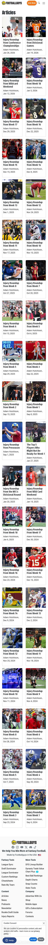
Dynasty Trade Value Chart (35, 870)
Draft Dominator (9, 868)
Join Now (32, 3)
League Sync (7, 864)
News (4, 900)
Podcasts (6, 904)
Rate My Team (8, 885)
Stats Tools (31, 888)
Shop (28, 900)
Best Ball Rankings (34, 875)
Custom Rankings (10, 877)
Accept (33, 939)
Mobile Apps (31, 904)
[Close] (43, 923)
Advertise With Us (34, 896)
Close (41, 939)
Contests (30, 916)
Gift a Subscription (34, 908)
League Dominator (10, 872)
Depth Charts (32, 880)
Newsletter (6, 908)
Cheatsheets (7, 881)
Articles (5, 896)
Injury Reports (8, 916)
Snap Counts (31, 884)
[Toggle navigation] (43, 3)
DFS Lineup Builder (34, 864)
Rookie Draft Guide (10, 912)
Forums (29, 912)
